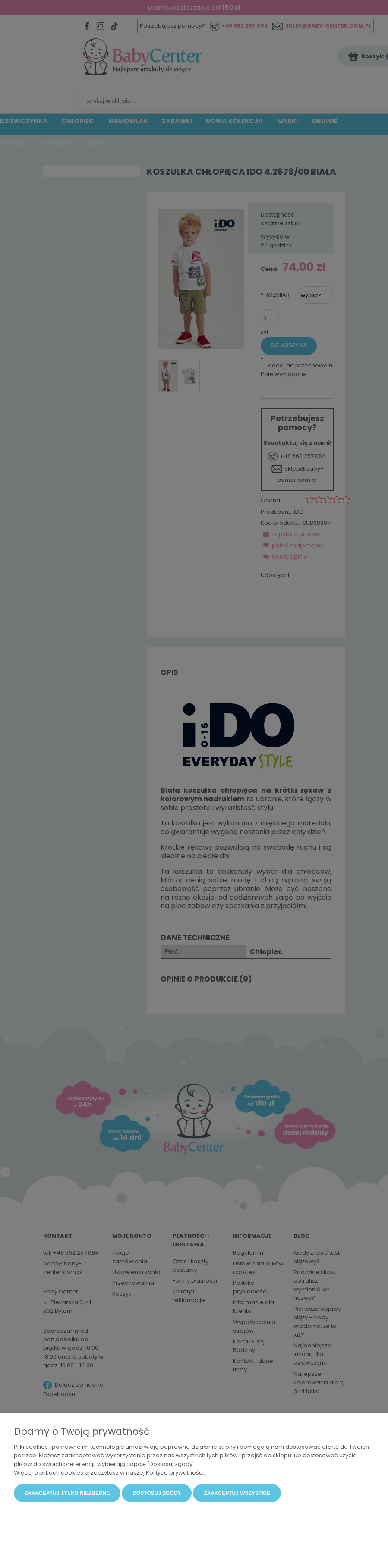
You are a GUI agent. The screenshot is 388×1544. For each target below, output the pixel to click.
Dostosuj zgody (156, 1494)
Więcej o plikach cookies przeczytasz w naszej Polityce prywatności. (109, 1473)
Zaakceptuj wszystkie (237, 1494)
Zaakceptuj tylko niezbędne (67, 1494)
